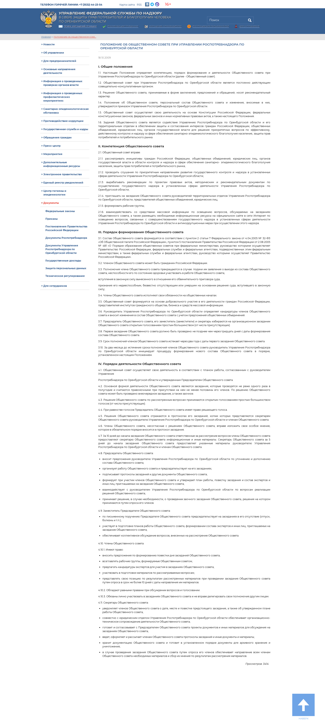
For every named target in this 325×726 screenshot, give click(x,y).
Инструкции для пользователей (210, 26)
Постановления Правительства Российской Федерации (66, 228)
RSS (139, 4)
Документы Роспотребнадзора (66, 237)
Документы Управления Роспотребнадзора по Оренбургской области (61, 249)
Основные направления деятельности (59, 71)
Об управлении (53, 52)
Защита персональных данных (65, 268)
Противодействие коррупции (63, 120)
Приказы (51, 218)
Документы (51, 202)
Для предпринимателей (59, 60)
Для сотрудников (250, 26)
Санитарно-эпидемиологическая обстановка (66, 110)
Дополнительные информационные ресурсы (61, 164)
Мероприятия (52, 154)
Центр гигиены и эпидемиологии (54, 192)
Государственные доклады (63, 260)
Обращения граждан (57, 137)
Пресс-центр (52, 145)
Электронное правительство (62, 174)
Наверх (303, 707)
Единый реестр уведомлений (63, 182)
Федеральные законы (60, 211)
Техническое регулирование (65, 275)
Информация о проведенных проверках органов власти (62, 83)
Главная (46, 37)
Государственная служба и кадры (65, 129)
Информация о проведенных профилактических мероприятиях (62, 97)
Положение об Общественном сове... (75, 37)
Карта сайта (127, 4)
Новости (49, 44)
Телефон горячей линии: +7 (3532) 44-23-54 (71, 4)
